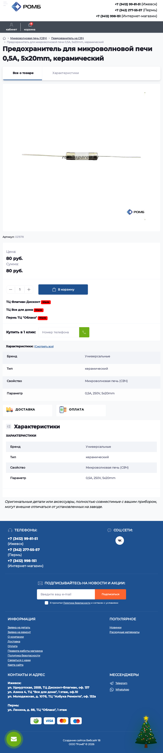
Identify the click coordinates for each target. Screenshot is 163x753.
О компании (16, 636)
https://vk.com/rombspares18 (120, 540)
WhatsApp (122, 689)
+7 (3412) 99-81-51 (128, 4)
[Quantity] (20, 290)
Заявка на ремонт (19, 632)
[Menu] (5, 4)
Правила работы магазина (25, 650)
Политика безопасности (76, 603)
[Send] (84, 332)
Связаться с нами (19, 660)
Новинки (115, 627)
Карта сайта (15, 664)
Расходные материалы (124, 632)
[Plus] (29, 289)
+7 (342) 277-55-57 (128, 10)
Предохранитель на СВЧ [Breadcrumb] (67, 38)
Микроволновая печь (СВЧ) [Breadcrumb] (28, 38)
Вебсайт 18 (93, 740)
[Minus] (10, 289)
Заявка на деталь (19, 627)
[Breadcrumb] (4, 38)
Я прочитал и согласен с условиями (84, 603)
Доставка (25, 409)
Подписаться (110, 594)
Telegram (121, 683)
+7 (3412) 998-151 (108, 16)
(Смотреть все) (44, 346)
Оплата (76, 409)
